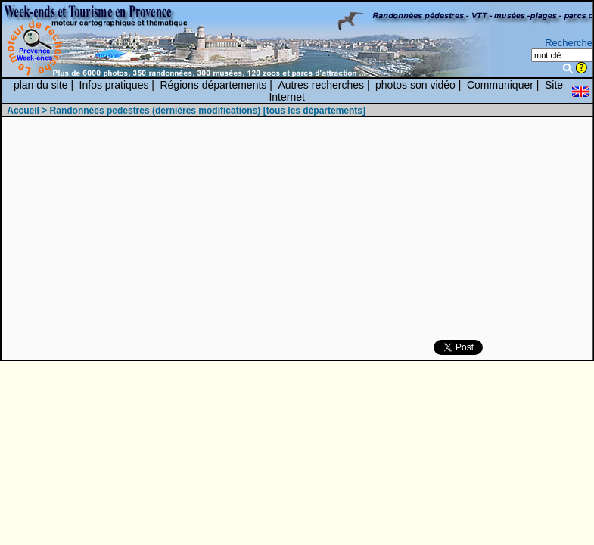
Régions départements (213, 85)
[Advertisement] (333, 229)
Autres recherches (321, 85)
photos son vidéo (415, 85)
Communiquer (500, 85)
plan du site (41, 85)
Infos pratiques (114, 85)
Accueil (23, 110)
